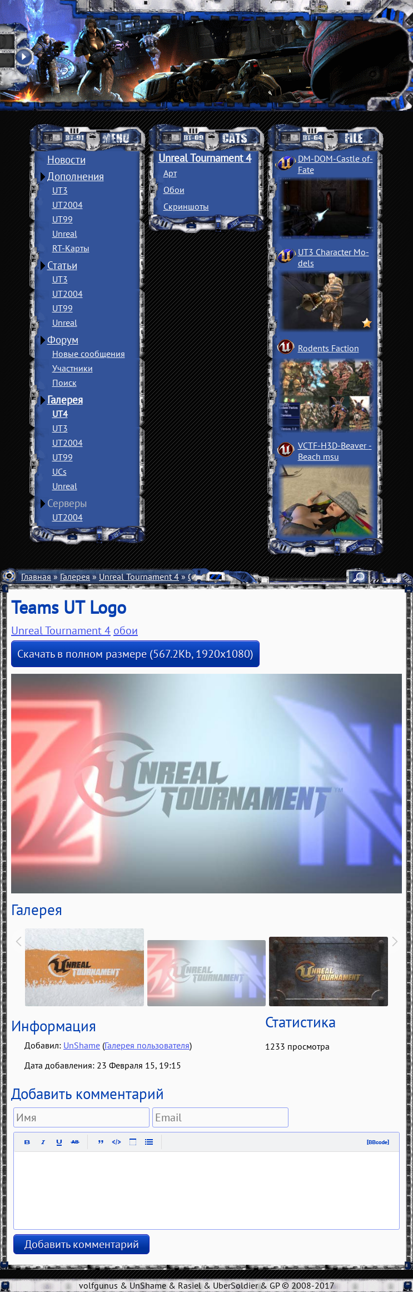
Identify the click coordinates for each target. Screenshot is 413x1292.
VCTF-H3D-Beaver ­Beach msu (335, 451)
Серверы (67, 503)
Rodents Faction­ (328, 348)
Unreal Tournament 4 (204, 158)
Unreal (64, 233)
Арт (170, 172)
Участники (72, 368)
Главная (36, 576)
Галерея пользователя (147, 1045)
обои (125, 630)
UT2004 (67, 204)
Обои (174, 189)
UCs (59, 471)
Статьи (62, 265)
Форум (62, 339)
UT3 (60, 190)
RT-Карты (70, 248)
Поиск (64, 382)
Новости (66, 159)
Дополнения (75, 176)
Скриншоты (186, 206)
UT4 (60, 413)
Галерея (65, 399)
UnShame (81, 1045)
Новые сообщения (88, 353)
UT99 (62, 219)
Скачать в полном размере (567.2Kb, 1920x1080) (135, 654)
